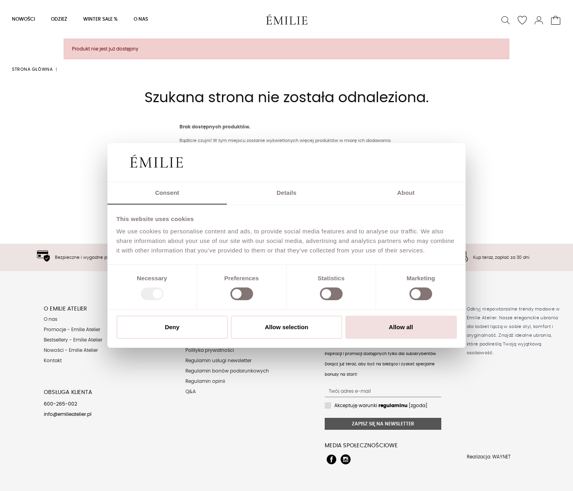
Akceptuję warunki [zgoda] (380, 405)
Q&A (190, 391)
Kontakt (53, 360)
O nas (50, 319)
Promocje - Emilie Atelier (72, 329)
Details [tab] (286, 192)
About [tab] (406, 192)
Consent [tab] (167, 192)
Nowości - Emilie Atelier (71, 350)
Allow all (401, 327)
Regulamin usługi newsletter (218, 360)
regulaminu (392, 405)
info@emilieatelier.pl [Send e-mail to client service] (68, 414)
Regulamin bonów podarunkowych (227, 371)
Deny (172, 327)
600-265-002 (60, 404)
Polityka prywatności (209, 350)
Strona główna (32, 69)
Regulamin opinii (205, 381)
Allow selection (286, 327)
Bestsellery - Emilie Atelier (73, 340)
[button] (506, 19)
